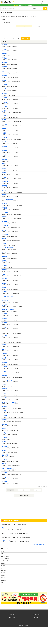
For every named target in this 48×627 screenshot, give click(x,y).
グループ (3, 587)
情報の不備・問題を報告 (42, 486)
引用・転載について (36, 614)
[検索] (45, 8)
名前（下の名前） (5, 556)
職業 (2, 568)
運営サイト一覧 (12, 617)
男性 (24, 26)
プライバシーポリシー (12, 614)
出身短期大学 (4, 580)
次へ (37, 490)
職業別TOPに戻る (24, 495)
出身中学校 (3, 572)
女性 (39, 26)
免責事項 (36, 611)
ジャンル (3, 589)
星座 (2, 582)
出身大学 (3, 577)
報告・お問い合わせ (12, 611)
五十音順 (5, 38)
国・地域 (3, 565)
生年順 (15, 38)
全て (9, 26)
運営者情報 (36, 617)
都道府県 (3, 563)
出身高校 (3, 575)
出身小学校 (3, 570)
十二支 (2, 585)
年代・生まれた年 (5, 558)
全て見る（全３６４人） (39, 544)
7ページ (27, 490)
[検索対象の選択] (37, 8)
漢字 (2, 553)
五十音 (2, 551)
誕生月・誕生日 (4, 560)
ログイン (42, 3)
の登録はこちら (23, 5)
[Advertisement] (24, 32)
